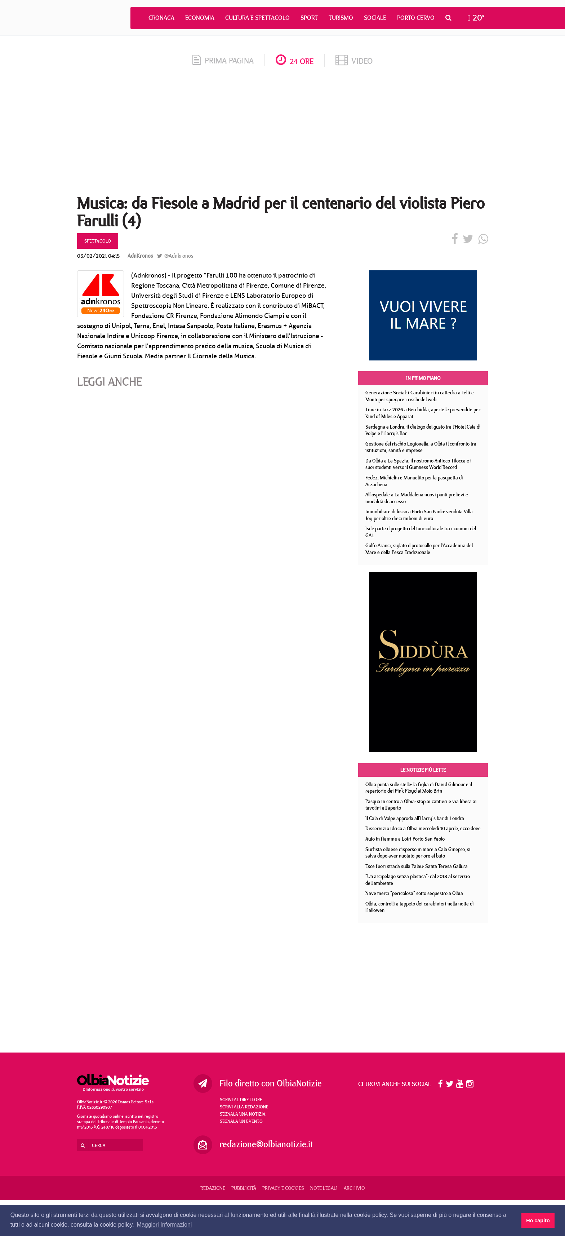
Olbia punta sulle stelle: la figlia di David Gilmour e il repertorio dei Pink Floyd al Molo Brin (418, 788)
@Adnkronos (175, 256)
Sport (309, 17)
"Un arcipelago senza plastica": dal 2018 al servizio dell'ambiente (417, 880)
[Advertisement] (282, 133)
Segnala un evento (241, 1121)
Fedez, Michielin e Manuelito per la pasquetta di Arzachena (414, 481)
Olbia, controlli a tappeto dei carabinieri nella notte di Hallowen (419, 907)
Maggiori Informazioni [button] (164, 1225)
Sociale (375, 17)
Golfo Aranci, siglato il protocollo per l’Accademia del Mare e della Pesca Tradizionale (419, 549)
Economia (199, 17)
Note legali (324, 1188)
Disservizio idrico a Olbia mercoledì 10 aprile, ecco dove (423, 828)
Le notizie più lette (423, 770)
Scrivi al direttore (241, 1099)
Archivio (354, 1188)
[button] (450, 17)
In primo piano (423, 378)
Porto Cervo (416, 17)
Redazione (212, 1188)
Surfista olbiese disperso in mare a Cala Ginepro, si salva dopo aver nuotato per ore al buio (418, 853)
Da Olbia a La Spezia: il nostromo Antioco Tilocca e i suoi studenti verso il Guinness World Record (418, 464)
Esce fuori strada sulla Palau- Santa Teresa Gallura (416, 866)
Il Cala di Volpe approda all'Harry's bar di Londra (414, 818)
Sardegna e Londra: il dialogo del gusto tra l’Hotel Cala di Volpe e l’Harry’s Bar (423, 430)
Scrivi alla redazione (244, 1106)
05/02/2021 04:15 (98, 256)
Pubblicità (243, 1188)
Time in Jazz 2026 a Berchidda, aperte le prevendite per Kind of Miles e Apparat (422, 413)
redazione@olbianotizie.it (266, 1144)
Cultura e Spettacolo (257, 17)
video (354, 60)
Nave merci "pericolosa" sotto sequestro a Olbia (414, 893)
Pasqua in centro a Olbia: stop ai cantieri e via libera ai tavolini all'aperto (421, 805)
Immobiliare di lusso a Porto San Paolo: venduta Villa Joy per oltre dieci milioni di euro (419, 515)
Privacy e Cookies (283, 1188)
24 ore (294, 61)
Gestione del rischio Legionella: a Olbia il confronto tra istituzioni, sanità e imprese (420, 447)
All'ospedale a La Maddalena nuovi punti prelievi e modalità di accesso (416, 498)
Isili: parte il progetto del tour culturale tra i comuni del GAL (420, 532)
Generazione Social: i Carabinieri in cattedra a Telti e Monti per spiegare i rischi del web (419, 396)
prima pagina (223, 60)
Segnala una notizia (243, 1114)
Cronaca (161, 17)
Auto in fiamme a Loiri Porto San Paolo (405, 838)
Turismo (341, 17)
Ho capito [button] (538, 1220)
